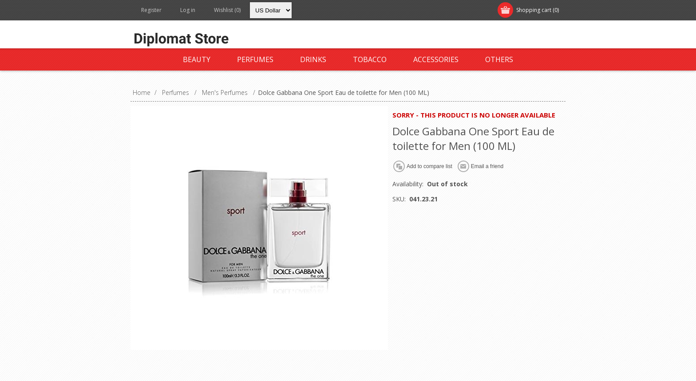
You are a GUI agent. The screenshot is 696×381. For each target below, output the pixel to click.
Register (151, 10)
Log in (187, 10)
